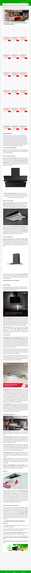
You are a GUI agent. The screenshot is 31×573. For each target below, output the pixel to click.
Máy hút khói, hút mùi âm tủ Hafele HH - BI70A (15, 55)
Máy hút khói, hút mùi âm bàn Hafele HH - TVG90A (23, 126)
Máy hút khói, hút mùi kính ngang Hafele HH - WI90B (23, 91)
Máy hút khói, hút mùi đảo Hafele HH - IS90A (7, 38)
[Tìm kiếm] (27, 4)
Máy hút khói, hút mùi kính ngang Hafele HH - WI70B (23, 73)
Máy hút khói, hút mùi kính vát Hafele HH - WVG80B (23, 109)
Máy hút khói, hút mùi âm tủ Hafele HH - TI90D (23, 55)
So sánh (4, 42)
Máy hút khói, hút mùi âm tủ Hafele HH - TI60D (23, 38)
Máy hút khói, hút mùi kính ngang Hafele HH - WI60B (15, 73)
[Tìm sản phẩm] (14, 4)
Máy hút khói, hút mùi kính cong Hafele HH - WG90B (15, 91)
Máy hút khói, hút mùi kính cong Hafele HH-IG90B (15, 38)
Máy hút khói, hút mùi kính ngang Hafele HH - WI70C (7, 91)
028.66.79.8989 (23, 2)
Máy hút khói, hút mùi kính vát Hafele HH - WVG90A (15, 126)
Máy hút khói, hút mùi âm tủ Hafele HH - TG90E (7, 73)
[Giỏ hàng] (28, 2)
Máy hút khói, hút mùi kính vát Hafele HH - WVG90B (7, 109)
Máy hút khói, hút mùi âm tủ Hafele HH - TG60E (7, 55)
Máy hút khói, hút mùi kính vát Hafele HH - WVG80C (7, 126)
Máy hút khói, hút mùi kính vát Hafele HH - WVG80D (15, 109)
